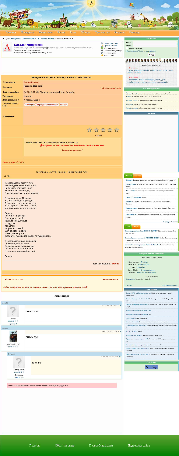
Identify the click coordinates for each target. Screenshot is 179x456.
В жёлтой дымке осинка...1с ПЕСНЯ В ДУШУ (142, 238)
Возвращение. (131, 279)
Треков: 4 (13, 324)
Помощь (134, 32)
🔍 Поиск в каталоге (109, 43)
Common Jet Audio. (132, 322)
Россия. (128, 96)
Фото (73, 32)
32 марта (129, 180)
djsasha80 (11, 354)
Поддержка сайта (139, 445)
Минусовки (46, 32)
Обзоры (85, 32)
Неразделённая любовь (47, 105)
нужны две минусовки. (134, 335)
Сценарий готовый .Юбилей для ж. (138, 354)
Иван (131, 70)
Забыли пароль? (132, 51)
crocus (115, 263)
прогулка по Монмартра (147, 272)
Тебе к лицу (130, 191)
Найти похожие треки (111, 88)
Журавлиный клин (147, 270)
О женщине (30, 105)
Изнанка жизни (131, 208)
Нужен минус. (131, 318)
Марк (164, 70)
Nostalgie (144, 262)
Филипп (137, 72)
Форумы (119, 32)
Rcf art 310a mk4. (132, 331)
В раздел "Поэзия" (170, 222)
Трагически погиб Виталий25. (136, 325)
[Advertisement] (62, 65)
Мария (158, 70)
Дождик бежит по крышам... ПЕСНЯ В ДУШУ (142, 245)
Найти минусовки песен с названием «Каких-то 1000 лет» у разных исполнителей (45, 287)
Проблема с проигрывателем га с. (137, 304)
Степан (130, 72)
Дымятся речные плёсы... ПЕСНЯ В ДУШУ (141, 231)
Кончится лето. (110, 279)
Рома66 (5, 328)
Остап (170, 70)
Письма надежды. (132, 108)
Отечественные (29, 39)
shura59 (5, 303)
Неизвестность (131, 214)
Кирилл (146, 70)
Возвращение (143, 264)
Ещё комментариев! (170, 285)
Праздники (27, 32)
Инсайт (128, 201)
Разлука (63, 105)
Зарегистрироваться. (147, 51)
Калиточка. (130, 104)
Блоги (61, 32)
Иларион (138, 70)
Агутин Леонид (47, 39)
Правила (34, 445)
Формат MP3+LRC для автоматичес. (138, 293)
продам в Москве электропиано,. (137, 314)
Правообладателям (101, 445)
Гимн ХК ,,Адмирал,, (133, 197)
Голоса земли (131, 184)
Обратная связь (64, 445)
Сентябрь (141, 267)
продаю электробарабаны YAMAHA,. (139, 310)
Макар (152, 70)
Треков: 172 (19, 377)
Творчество (102, 32)
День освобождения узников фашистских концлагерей (147, 81)
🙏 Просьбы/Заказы (109, 46)
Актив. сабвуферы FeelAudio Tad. (137, 299)
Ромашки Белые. (131, 100)
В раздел (128, 285)
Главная (11, 32)
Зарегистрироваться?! (72, 150)
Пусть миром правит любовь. (136, 93)
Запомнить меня (134, 48)
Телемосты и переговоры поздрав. (138, 345)
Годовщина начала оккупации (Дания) (144, 80)
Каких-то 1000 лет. (14, 279)
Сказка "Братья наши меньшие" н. (138, 348)
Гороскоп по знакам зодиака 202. (137, 339)
